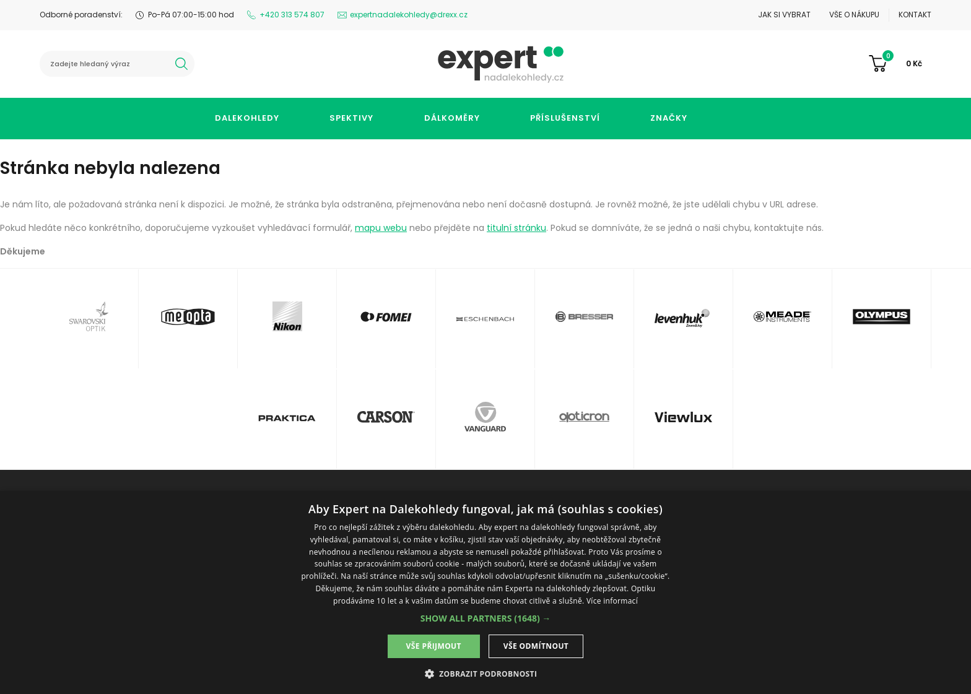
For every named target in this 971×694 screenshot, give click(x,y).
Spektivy (351, 118)
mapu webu (381, 228)
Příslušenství (565, 118)
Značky (668, 118)
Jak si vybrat (784, 14)
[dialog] (485, 592)
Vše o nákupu (854, 14)
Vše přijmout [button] (433, 646)
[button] (485, 618)
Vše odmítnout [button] (535, 646)
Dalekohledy (247, 118)
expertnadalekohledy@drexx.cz (409, 14)
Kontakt (915, 14)
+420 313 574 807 (291, 14)
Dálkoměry (452, 118)
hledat (181, 63)
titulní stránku (516, 228)
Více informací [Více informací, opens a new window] (612, 601)
